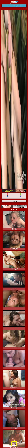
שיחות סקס (15, 5)
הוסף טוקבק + (14, 201)
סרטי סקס (22, 5)
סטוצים (8, 5)
